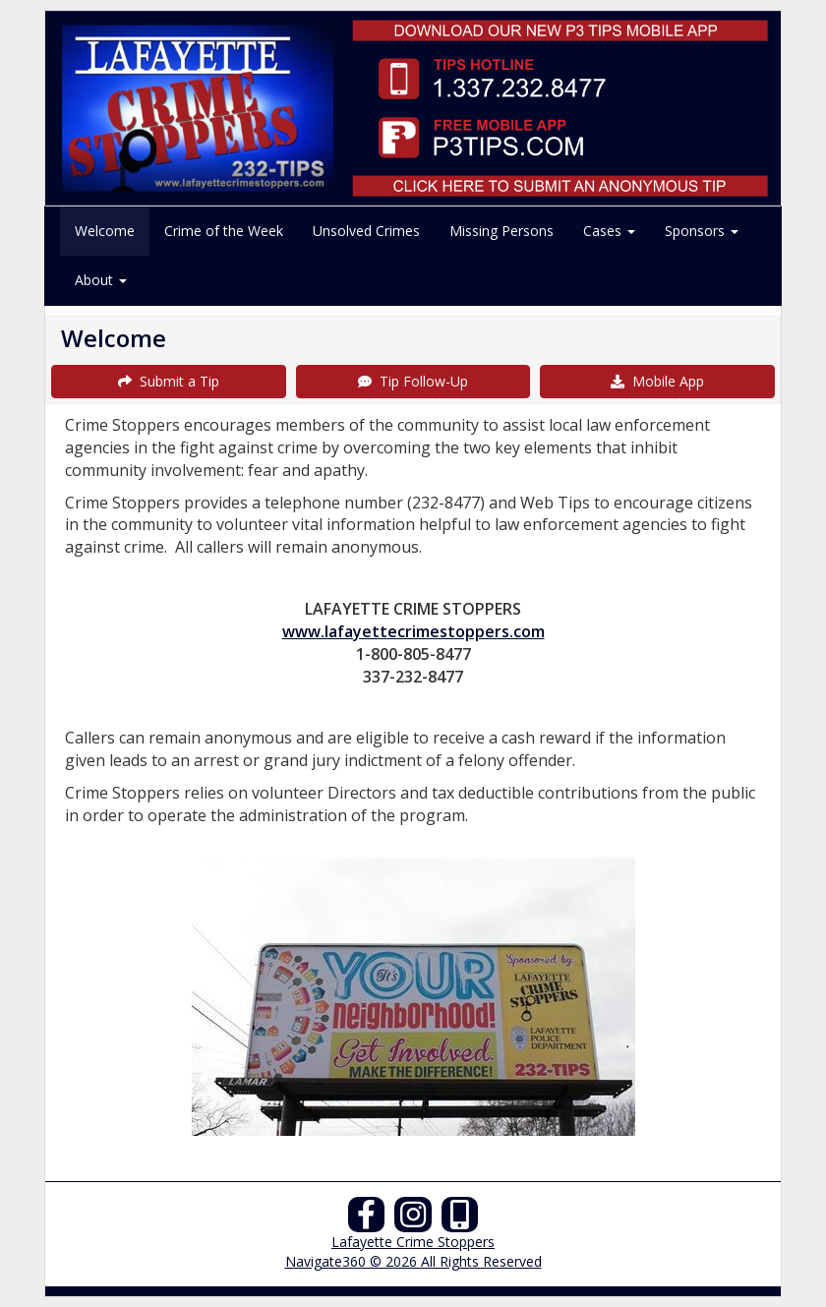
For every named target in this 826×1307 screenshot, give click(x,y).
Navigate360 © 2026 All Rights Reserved (413, 1261)
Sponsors (701, 230)
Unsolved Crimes (366, 230)
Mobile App (657, 381)
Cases (609, 230)
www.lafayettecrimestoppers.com (413, 631)
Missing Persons (501, 230)
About (101, 279)
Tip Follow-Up (413, 381)
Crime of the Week (223, 230)
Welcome (105, 230)
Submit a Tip (168, 381)
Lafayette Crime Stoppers (413, 1241)
